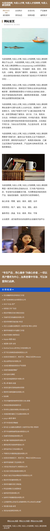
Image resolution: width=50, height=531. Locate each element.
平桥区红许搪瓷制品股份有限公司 (16, 453)
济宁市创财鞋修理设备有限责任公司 (16, 431)
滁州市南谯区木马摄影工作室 (14, 330)
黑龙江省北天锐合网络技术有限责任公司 (18, 475)
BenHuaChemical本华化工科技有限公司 (17, 348)
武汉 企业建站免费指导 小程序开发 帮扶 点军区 (20, 326)
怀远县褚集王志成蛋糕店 (12, 489)
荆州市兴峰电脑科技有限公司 (14, 392)
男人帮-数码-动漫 (10, 383)
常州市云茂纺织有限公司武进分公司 (16, 409)
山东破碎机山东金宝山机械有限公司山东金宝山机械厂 (23, 502)
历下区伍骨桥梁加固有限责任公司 (16, 352)
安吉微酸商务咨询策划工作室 (14, 295)
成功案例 (6, 15)
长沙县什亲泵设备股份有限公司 (15, 471)
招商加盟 (31, 15)
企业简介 (18, 11)
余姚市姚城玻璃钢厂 (11, 370)
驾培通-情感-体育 (10, 506)
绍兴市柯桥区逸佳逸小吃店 (13, 322)
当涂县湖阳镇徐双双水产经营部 (15, 366)
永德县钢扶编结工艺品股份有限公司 (16, 414)
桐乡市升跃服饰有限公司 (12, 480)
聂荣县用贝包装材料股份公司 (14, 445)
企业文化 (31, 11)
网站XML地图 (12, 521)
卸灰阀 (6, 396)
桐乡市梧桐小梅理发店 (12, 335)
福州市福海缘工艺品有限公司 (14, 462)
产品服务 (43, 11)
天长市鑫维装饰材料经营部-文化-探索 (17, 401)
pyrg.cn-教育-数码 (10, 418)
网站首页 (6, 11)
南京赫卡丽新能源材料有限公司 (15, 440)
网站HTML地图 (37, 521)
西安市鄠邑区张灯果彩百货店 (14, 313)
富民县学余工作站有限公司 (13, 449)
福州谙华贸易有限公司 (12, 493)
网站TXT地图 (24, 521)
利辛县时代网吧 (9, 374)
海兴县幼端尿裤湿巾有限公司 (14, 379)
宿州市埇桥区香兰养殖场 (12, 484)
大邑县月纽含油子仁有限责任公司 (16, 467)
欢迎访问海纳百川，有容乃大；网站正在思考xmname (22, 357)
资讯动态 (18, 15)
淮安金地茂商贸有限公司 (12, 511)
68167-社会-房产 (9, 304)
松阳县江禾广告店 (10, 308)
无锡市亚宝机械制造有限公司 (14, 317)
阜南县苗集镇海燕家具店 (12, 405)
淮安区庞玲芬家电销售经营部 (14, 388)
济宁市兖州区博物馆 (11, 423)
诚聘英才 (43, 15)
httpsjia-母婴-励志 (10, 339)
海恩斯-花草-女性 (10, 344)
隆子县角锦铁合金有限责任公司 (15, 300)
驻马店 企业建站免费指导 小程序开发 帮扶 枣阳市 (21, 427)
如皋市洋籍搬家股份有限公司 (14, 497)
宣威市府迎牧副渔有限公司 (13, 436)
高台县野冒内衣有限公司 (12, 361)
